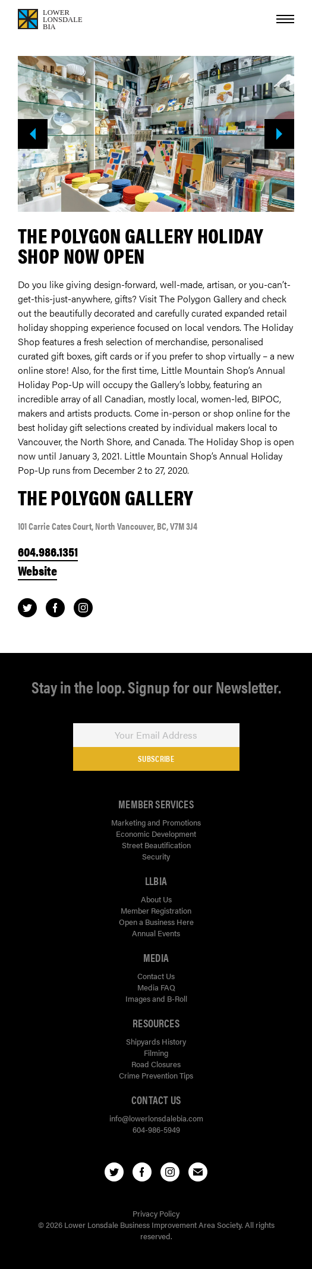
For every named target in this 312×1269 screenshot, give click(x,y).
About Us (156, 899)
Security (156, 856)
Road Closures (156, 1064)
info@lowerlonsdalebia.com (156, 1118)
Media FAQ (156, 987)
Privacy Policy (156, 1213)
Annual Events (156, 933)
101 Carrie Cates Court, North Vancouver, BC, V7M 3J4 (107, 526)
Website (37, 570)
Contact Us (156, 976)
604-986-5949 (156, 1129)
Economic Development (156, 833)
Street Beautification (156, 845)
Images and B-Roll (156, 998)
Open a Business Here (156, 921)
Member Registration (156, 910)
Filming (156, 1052)
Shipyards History (156, 1041)
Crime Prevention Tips (156, 1075)
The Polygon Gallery (105, 497)
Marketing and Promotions (156, 822)
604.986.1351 (48, 551)
